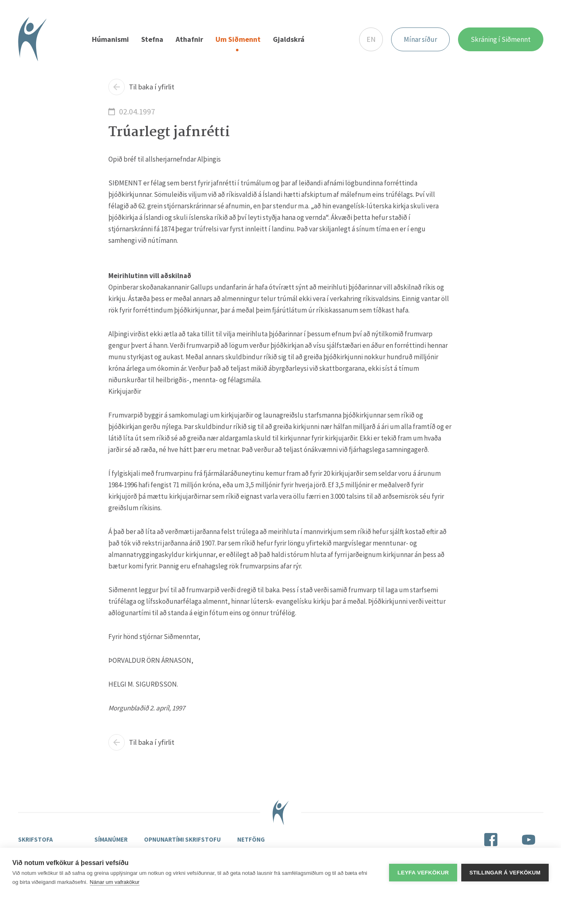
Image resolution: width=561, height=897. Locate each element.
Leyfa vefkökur (423, 873)
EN (371, 39)
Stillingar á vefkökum (504, 873)
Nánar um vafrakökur (115, 882)
